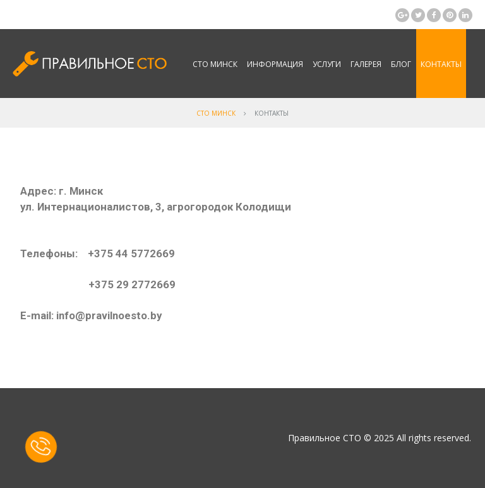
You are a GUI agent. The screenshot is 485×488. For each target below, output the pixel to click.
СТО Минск (215, 64)
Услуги (327, 64)
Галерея (365, 64)
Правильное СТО (324, 438)
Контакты (441, 64)
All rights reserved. (434, 438)
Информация (275, 64)
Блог (401, 64)
